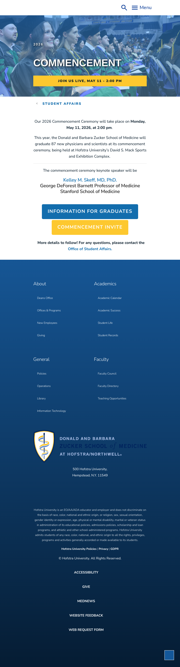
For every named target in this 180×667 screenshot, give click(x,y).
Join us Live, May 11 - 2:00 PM (90, 81)
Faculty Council (107, 374)
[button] (169, 655)
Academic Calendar (110, 298)
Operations (44, 386)
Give (86, 586)
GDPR (115, 549)
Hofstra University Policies (79, 549)
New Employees (47, 323)
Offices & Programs (49, 311)
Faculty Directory (108, 386)
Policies (41, 374)
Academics (105, 284)
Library (41, 399)
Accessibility (86, 572)
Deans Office (45, 298)
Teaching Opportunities (112, 399)
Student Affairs (61, 103)
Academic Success (109, 311)
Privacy (103, 549)
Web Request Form (86, 630)
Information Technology (51, 411)
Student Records (108, 335)
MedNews (86, 601)
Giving (41, 335)
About (39, 284)
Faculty (101, 359)
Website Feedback (86, 615)
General (41, 359)
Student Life (105, 323)
